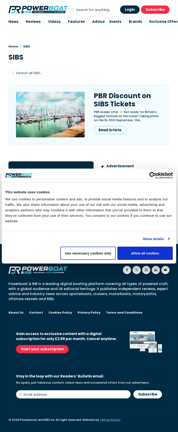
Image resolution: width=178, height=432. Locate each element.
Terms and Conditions (124, 313)
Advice (98, 21)
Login (130, 9)
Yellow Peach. (110, 420)
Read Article (110, 130)
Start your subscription (42, 349)
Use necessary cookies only (88, 253)
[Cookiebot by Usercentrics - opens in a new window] (153, 175)
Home (13, 46)
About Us (16, 313)
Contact (36, 313)
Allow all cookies (145, 253)
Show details (153, 239)
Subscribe (155, 9)
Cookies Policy (60, 313)
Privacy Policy (89, 313)
